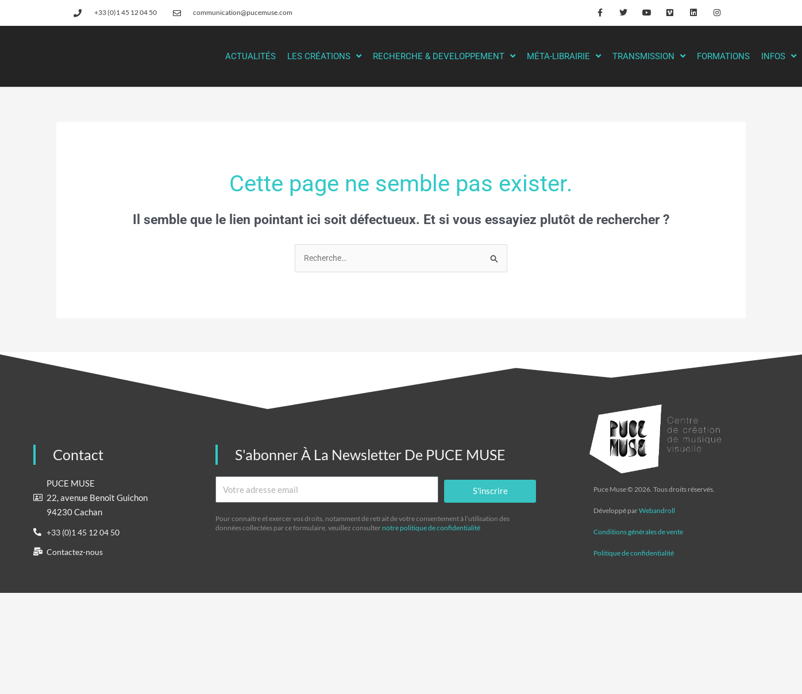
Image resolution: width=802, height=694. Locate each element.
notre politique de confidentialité (431, 528)
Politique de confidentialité (633, 553)
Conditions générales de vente (638, 532)
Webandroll (657, 511)
